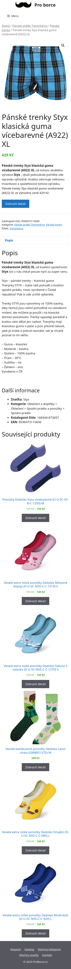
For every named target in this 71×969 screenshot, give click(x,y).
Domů (6, 26)
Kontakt (47, 955)
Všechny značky (29, 955)
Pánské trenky (54, 224)
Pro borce (44, 5)
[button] (63, 45)
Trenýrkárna (16, 228)
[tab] (35, 240)
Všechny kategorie (49, 949)
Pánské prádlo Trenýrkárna (29, 26)
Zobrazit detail (15, 204)
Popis (9, 240)
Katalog (29, 949)
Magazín (15, 949)
